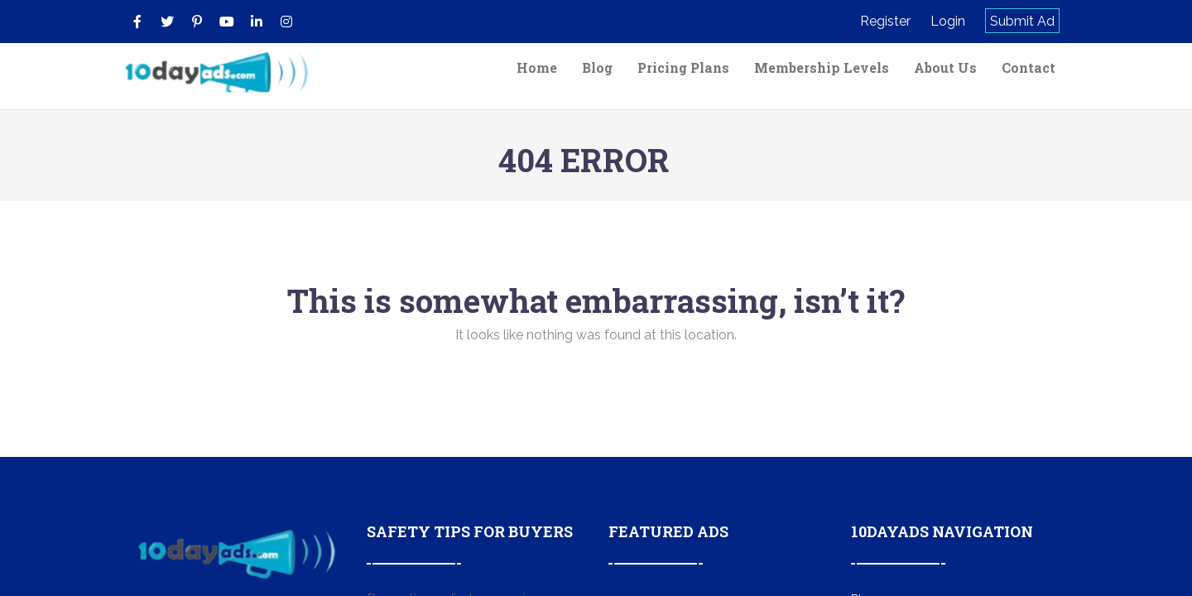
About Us (945, 67)
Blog (597, 67)
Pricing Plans (683, 67)
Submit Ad (1022, 21)
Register (885, 21)
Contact (1028, 67)
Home (537, 67)
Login (947, 21)
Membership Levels (821, 67)
